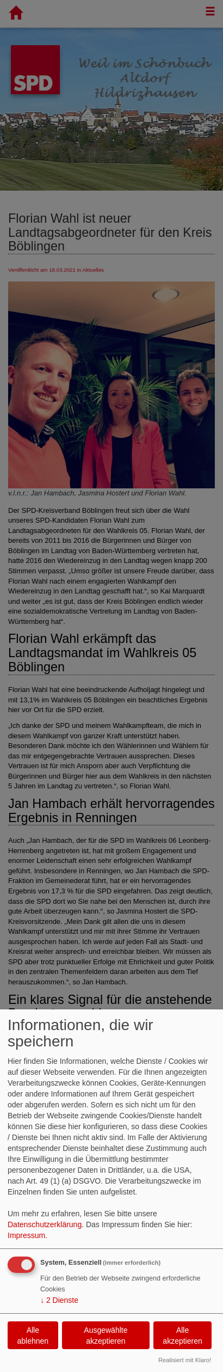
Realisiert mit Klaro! (184, 1360)
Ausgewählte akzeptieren (105, 1335)
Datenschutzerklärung (45, 1224)
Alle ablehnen (33, 1335)
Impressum (26, 1235)
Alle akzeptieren (182, 1335)
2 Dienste (59, 1300)
